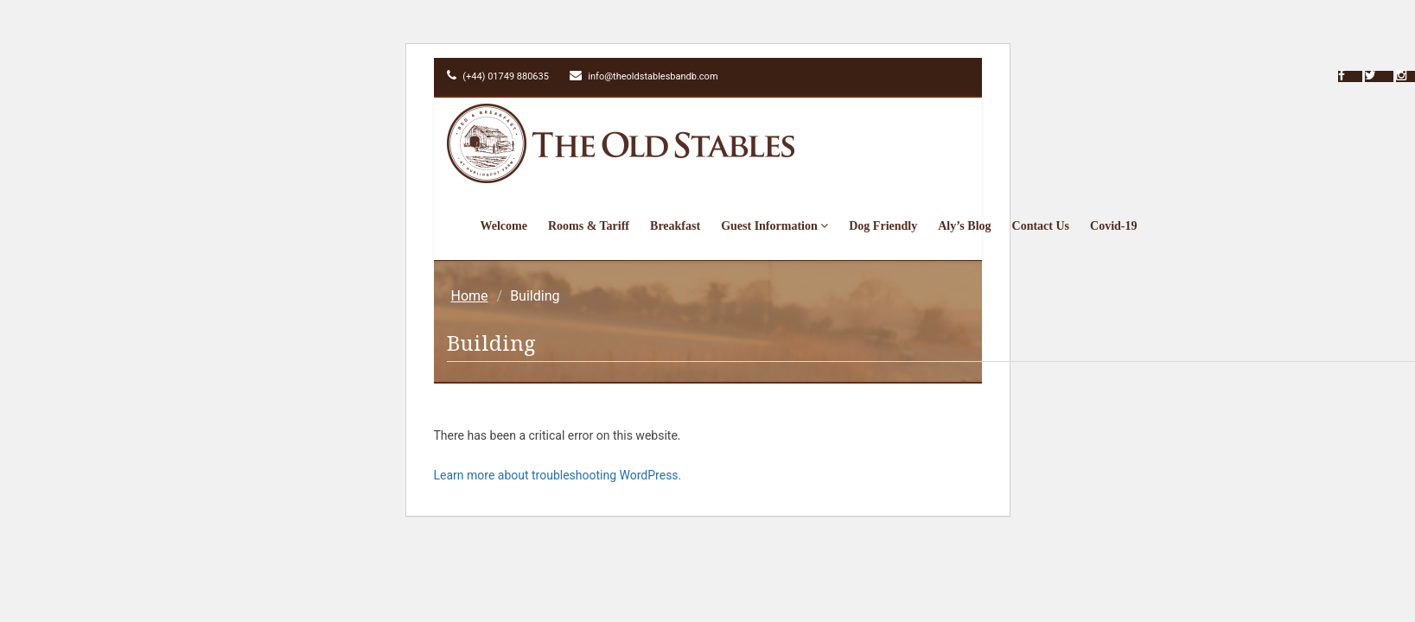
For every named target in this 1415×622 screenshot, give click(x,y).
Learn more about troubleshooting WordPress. (558, 475)
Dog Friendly (883, 225)
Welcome (504, 225)
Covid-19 (1113, 225)
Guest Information (774, 225)
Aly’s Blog (964, 225)
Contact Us (1041, 225)
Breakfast (675, 225)
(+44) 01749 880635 (498, 76)
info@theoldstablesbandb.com (644, 76)
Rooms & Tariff (588, 225)
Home (469, 296)
